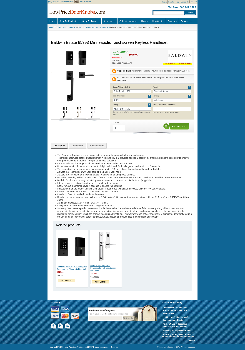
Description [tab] (59, 145)
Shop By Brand (90, 21)
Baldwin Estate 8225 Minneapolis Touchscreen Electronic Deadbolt (72, 268)
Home (52, 21)
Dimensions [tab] (77, 145)
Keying (115, 105)
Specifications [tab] (97, 145)
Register (171, 2)
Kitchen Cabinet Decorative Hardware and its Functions (175, 325)
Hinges (144, 21)
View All (192, 340)
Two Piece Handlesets (86, 27)
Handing (156, 96)
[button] (80, 77)
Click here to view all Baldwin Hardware (177, 64)
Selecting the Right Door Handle (177, 331)
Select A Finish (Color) (121, 87)
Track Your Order (85, 2)
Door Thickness (119, 96)
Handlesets (73, 27)
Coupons (172, 21)
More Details (66, 281)
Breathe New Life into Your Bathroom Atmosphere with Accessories (175, 310)
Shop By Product (67, 21)
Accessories (109, 21)
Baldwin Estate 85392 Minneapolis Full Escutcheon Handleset (103, 267)
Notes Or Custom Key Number (164, 105)
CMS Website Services (185, 347)
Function (156, 87)
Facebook (53, 326)
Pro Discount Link (204, 29)
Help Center (158, 21)
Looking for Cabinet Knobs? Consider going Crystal (175, 318)
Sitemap (114, 347)
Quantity (116, 122)
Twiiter (60, 326)
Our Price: (115, 55)
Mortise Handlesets (103, 27)
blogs (67, 326)
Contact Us (185, 2)
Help (177, 2)
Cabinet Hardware (128, 21)
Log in (164, 2)
